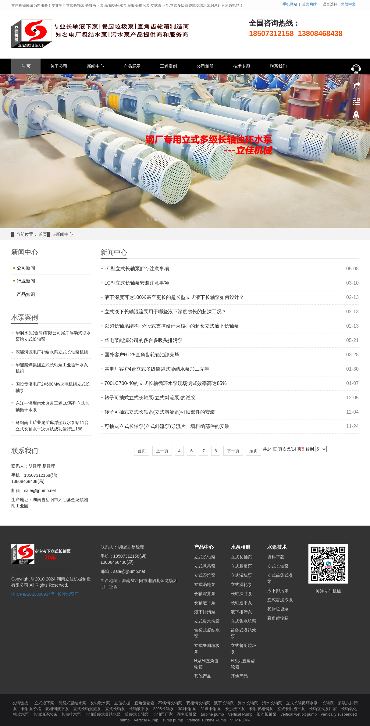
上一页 (162, 450)
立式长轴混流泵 (87, 708)
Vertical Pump (241, 714)
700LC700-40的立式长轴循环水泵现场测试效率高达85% (166, 383)
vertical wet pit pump (299, 714)
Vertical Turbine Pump (207, 720)
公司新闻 (26, 267)
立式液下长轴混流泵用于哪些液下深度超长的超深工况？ (165, 311)
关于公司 (58, 66)
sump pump (173, 720)
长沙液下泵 (235, 708)
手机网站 (290, 4)
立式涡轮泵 (204, 584)
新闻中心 (95, 66)
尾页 (253, 450)
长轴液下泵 (139, 708)
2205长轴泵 (164, 708)
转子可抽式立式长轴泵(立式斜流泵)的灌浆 (150, 397)
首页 (43, 234)
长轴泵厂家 (163, 714)
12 (220, 219)
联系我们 (278, 66)
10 (207, 219)
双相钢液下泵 (57, 708)
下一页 (233, 450)
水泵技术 (277, 547)
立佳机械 (122, 703)
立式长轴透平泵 (291, 708)
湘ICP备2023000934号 (33, 594)
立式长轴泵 (204, 557)
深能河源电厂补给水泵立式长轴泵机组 (52, 352)
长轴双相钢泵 (261, 708)
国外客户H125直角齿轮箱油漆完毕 (142, 354)
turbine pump (213, 714)
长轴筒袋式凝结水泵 (103, 714)
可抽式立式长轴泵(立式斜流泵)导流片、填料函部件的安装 (167, 426)
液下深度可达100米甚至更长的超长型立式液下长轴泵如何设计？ (174, 297)
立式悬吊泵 (204, 566)
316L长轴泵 (211, 708)
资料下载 (275, 557)
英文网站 (309, 4)
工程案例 (168, 66)
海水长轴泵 (248, 703)
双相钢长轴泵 (198, 703)
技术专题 (241, 66)
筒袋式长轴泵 (137, 714)
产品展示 (132, 66)
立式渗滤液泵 (280, 599)
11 (214, 219)
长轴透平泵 (204, 602)
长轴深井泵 (204, 593)
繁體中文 (348, 4)
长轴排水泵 (71, 714)
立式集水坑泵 (207, 621)
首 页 (26, 66)
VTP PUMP (240, 720)
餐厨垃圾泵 (278, 608)
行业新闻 (26, 280)
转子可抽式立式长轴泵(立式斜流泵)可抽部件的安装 (160, 412)
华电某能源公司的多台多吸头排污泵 (144, 340)
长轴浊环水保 (45, 714)
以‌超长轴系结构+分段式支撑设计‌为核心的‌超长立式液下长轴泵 (172, 326)
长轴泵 (328, 703)
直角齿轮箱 (278, 618)
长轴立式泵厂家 (323, 708)
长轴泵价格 (31, 708)
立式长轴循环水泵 (302, 703)
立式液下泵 (44, 703)
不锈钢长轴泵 (170, 703)
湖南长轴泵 (187, 714)
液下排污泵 (204, 611)
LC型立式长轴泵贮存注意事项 (137, 268)
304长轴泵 (187, 708)
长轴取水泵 (100, 703)
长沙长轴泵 (267, 714)
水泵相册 (240, 547)
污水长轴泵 (272, 703)
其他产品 (202, 676)
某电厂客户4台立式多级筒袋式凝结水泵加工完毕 (157, 369)
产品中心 (204, 547)
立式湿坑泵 (204, 575)
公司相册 (205, 66)
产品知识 (26, 294)
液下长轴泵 (224, 703)
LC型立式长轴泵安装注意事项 (137, 283)
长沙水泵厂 (68, 594)
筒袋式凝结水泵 (73, 703)
